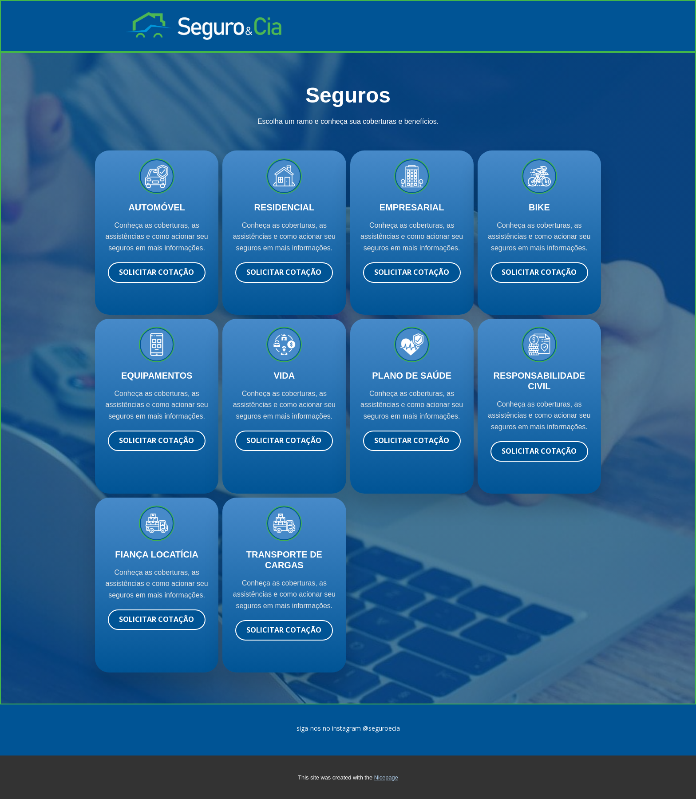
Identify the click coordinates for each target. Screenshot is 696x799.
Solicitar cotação (156, 272)
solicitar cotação (283, 272)
